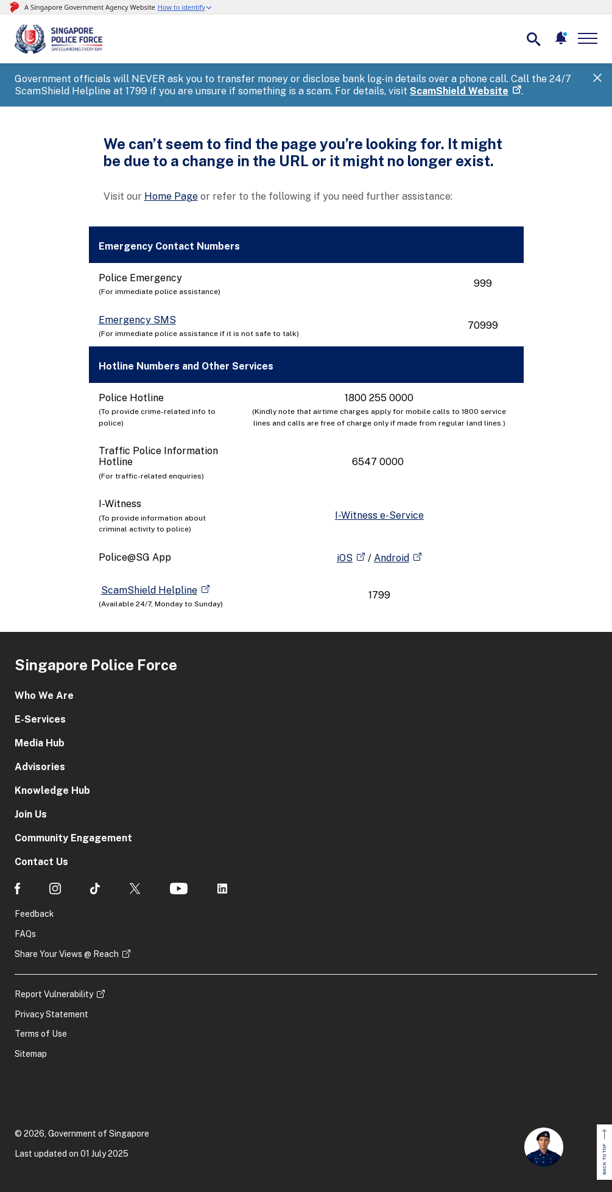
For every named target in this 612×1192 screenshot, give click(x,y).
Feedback (34, 914)
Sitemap (31, 1054)
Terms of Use (41, 1034)
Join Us (31, 814)
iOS (345, 558)
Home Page (171, 196)
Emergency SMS (137, 320)
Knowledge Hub (52, 790)
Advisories (40, 767)
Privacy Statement (51, 1014)
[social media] (17, 888)
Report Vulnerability (54, 994)
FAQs (25, 934)
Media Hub (40, 743)
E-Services (40, 719)
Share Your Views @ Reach (67, 954)
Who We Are (44, 695)
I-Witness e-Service (379, 515)
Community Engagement (73, 838)
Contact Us (41, 862)
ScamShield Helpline (149, 590)
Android (391, 558)
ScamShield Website (459, 91)
